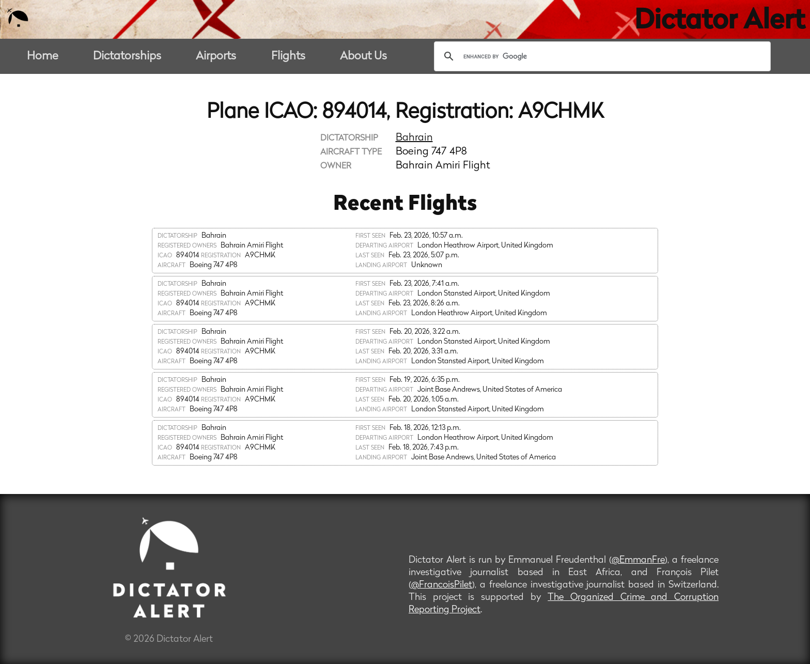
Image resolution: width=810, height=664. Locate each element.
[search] (600, 56)
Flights (288, 57)
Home (42, 57)
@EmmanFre (638, 560)
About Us (363, 57)
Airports (216, 57)
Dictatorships (127, 57)
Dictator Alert (719, 21)
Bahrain (414, 138)
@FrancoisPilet (441, 585)
